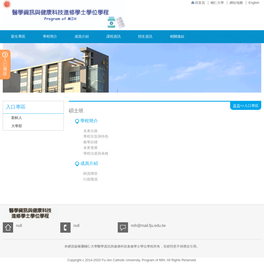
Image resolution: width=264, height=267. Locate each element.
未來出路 (90, 131)
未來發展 (90, 148)
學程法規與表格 (95, 153)
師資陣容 (90, 173)
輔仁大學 (217, 3)
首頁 (236, 106)
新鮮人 (16, 118)
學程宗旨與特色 (95, 136)
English (254, 3)
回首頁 (200, 3)
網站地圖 (236, 3)
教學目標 (90, 142)
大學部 (16, 126)
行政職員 (90, 179)
